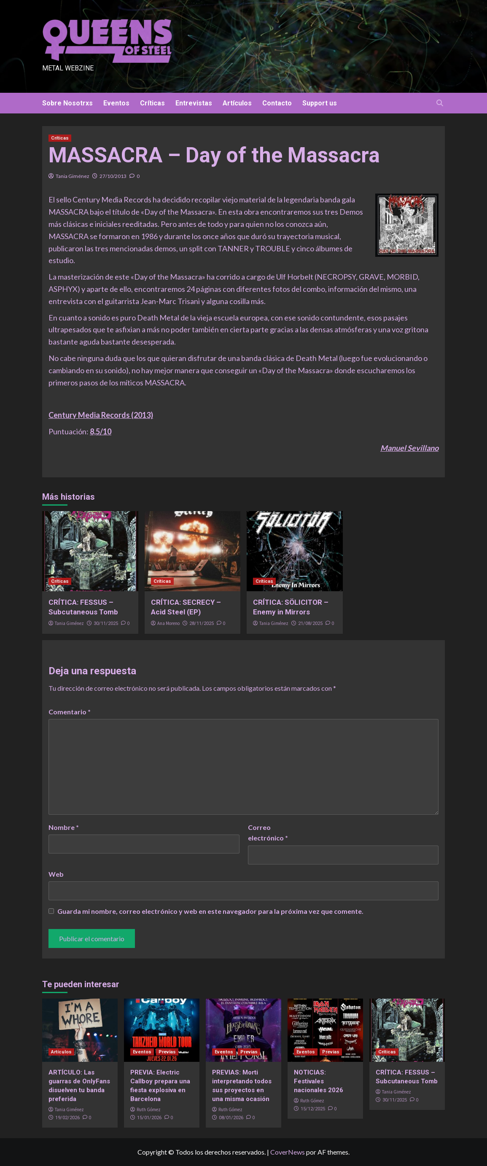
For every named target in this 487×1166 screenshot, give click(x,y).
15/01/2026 (149, 1117)
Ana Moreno (168, 623)
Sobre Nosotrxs (67, 103)
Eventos (116, 103)
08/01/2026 (231, 1117)
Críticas (152, 103)
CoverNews (287, 1152)
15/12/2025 (313, 1109)
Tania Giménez (72, 176)
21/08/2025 (310, 623)
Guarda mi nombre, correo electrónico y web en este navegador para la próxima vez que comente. (210, 911)
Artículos (237, 103)
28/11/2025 (201, 623)
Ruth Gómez (149, 1109)
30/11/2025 (106, 623)
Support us (319, 103)
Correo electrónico (268, 832)
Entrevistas (193, 103)
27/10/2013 (113, 176)
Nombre (63, 827)
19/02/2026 (67, 1117)
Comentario (69, 712)
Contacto (277, 103)
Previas (167, 1052)
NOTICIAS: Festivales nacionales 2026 (318, 1081)
